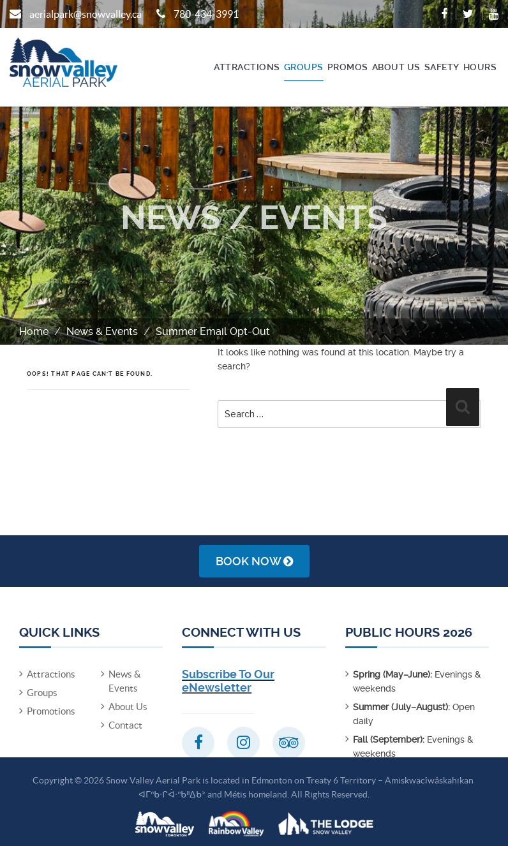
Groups (304, 67)
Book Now (254, 561)
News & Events (102, 331)
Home (34, 331)
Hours (480, 67)
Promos (347, 67)
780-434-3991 (206, 14)
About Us (396, 67)
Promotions (51, 711)
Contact (125, 725)
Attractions (247, 67)
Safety (441, 67)
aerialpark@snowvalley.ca (85, 14)
